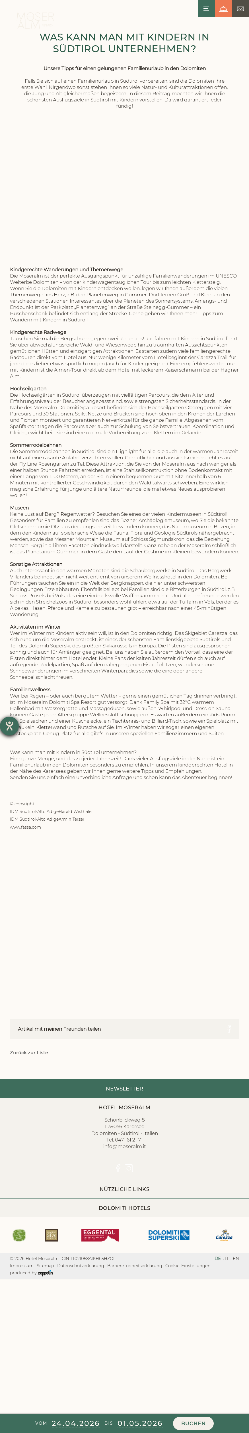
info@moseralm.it (124, 1287)
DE (218, 1398)
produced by (31, 1413)
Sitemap (45, 1405)
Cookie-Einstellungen (188, 1405)
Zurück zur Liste (29, 1193)
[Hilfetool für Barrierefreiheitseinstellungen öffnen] (9, 726)
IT (227, 1398)
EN (236, 1398)
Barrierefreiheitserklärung (134, 1405)
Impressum (22, 1405)
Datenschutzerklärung (80, 1405)
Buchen (193, 1423)
